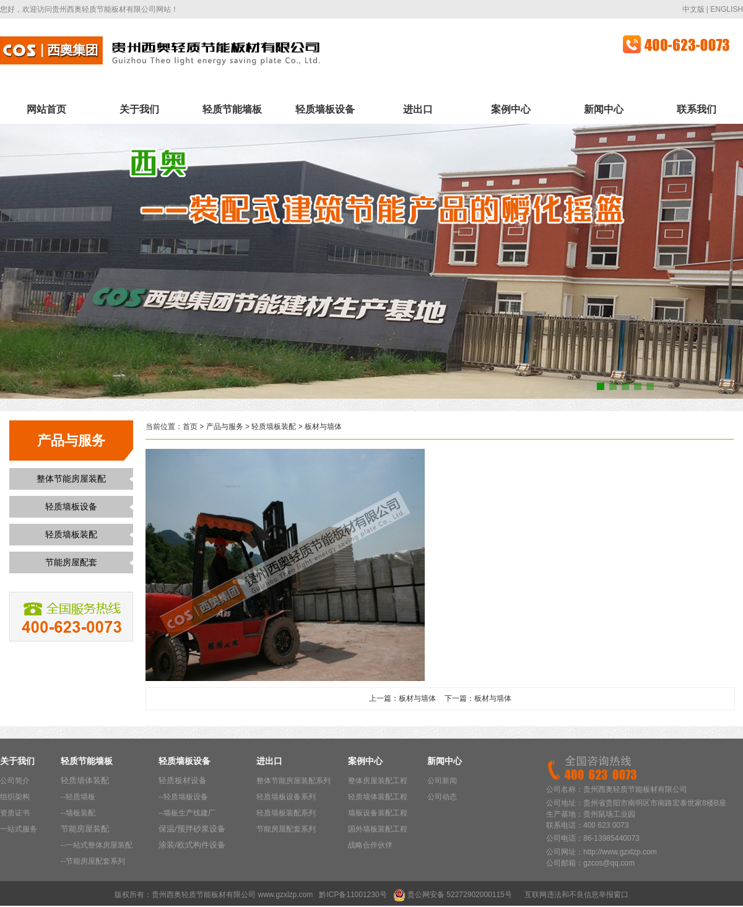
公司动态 (442, 796)
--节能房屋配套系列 (93, 861)
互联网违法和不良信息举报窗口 (576, 894)
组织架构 (15, 796)
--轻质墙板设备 (183, 796)
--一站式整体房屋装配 (97, 845)
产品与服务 (224, 426)
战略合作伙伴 (370, 845)
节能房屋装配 (85, 828)
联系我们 (696, 109)
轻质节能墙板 (232, 109)
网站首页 (46, 109)
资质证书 (15, 813)
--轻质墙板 (78, 796)
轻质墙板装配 (71, 534)
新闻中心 (604, 109)
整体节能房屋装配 (71, 479)
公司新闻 (442, 780)
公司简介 (15, 780)
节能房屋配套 (71, 562)
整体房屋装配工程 (377, 780)
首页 (190, 426)
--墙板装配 (78, 813)
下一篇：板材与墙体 (478, 698)
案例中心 (511, 109)
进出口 (418, 109)
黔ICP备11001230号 (352, 894)
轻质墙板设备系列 (286, 796)
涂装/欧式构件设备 (192, 844)
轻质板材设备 (183, 780)
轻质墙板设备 (325, 109)
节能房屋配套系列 (286, 829)
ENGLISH (726, 9)
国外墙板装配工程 (377, 829)
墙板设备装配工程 (377, 813)
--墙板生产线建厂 (187, 813)
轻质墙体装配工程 (377, 796)
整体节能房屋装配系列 (293, 780)
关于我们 (139, 109)
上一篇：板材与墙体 (402, 698)
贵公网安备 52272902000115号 (459, 894)
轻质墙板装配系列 (286, 813)
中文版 (693, 9)
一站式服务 (18, 829)
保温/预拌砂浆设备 (192, 828)
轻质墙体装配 (85, 780)
